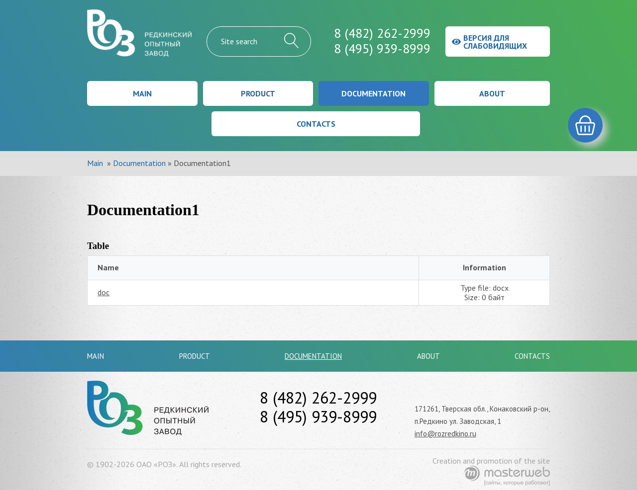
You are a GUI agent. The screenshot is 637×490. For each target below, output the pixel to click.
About (492, 93)
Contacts (316, 124)
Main (142, 93)
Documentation (373, 93)
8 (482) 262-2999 (382, 33)
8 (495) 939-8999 (382, 48)
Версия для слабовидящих (489, 42)
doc (103, 292)
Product (258, 93)
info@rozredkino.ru (445, 433)
